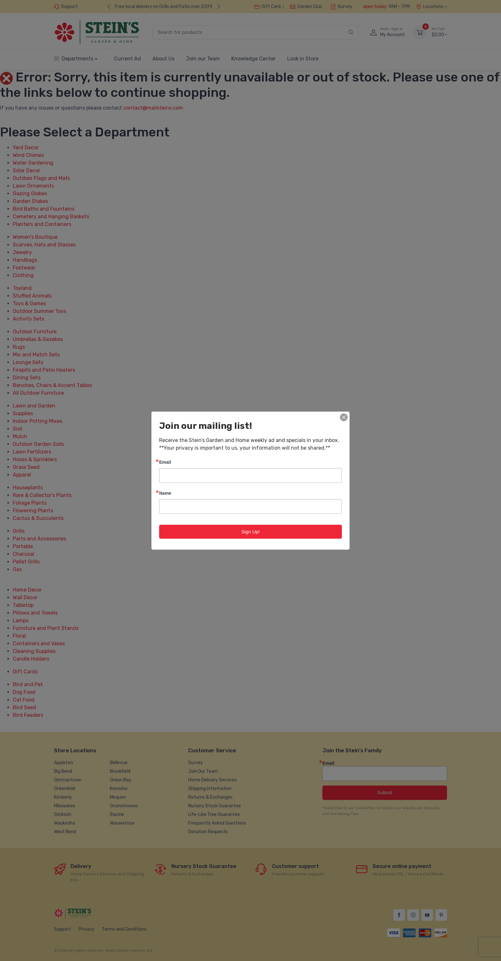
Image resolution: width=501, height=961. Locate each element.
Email (165, 461)
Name (165, 492)
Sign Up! (250, 531)
